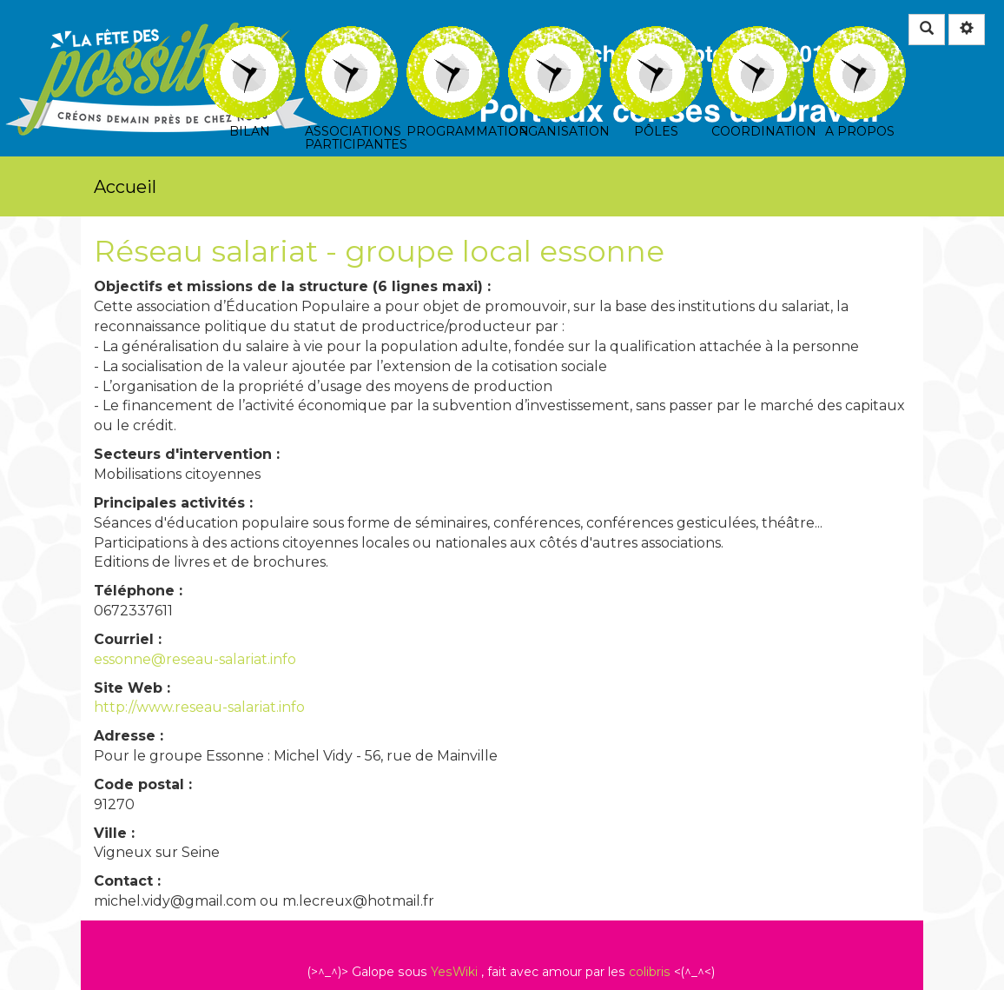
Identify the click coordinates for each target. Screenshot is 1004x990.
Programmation (453, 38)
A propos (859, 38)
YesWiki (454, 972)
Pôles (656, 38)
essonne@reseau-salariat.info (195, 659)
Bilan (250, 38)
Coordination (758, 38)
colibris (649, 972)
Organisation (554, 38)
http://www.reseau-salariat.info (199, 707)
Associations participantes (351, 38)
